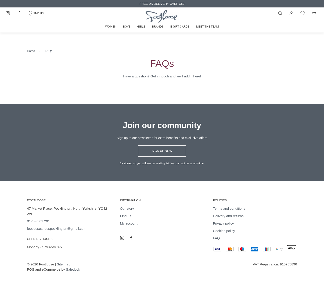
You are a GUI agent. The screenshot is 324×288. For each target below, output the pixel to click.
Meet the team (207, 26)
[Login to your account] (291, 13)
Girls (141, 26)
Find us (125, 216)
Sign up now (162, 151)
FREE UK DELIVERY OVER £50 (162, 3)
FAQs (48, 51)
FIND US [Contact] (36, 13)
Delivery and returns (228, 216)
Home (31, 51)
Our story (127, 208)
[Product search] (280, 13)
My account (128, 223)
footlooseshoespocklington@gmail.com (56, 228)
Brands (158, 26)
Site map (63, 264)
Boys (126, 26)
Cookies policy (224, 231)
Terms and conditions (229, 208)
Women (110, 26)
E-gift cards (179, 26)
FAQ (216, 238)
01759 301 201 (38, 221)
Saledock (73, 269)
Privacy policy (223, 223)
